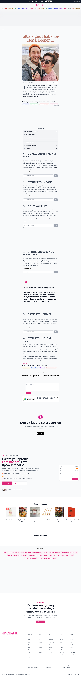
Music (71, 647)
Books (73, 8)
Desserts (72, 637)
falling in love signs (49, 555)
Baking (61, 634)
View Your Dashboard (20, 483)
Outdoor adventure (34, 367)
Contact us (30, 665)
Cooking (69, 8)
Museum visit (42, 367)
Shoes (29, 652)
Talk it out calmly (26, 104)
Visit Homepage (40, 621)
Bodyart (30, 637)
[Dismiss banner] (57, 397)
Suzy (26, 82)
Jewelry (61, 644)
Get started (75, 478)
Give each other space (34, 104)
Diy (39, 639)
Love (2, 8)
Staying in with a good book (51, 367)
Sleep (6, 8)
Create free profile (7, 483)
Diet (29, 639)
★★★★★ (77, 29)
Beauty (71, 634)
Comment (28, 392)
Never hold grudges (54, 104)
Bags (39, 8)
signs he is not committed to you (47, 558)
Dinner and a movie (26, 367)
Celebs (42, 8)
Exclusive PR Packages (33, 667)
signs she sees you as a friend (64, 555)
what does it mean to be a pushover (31, 552)
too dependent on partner (35, 555)
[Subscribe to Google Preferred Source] (29, 399)
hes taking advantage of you (70, 552)
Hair (15, 8)
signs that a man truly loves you (17, 555)
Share (55, 82)
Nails (29, 649)
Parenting (27, 8)
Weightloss (72, 654)
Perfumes (62, 649)
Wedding (62, 654)
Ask (56, 175)
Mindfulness (10, 8)
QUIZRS (58, 105)
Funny (32, 8)
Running (18, 8)
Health (29, 644)
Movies (65, 8)
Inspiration (41, 644)
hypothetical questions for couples (36, 292)
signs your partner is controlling (51, 552)
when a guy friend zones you (11, 552)
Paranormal (41, 649)
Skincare (40, 652)
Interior (51, 644)
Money (50, 647)
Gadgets (40, 642)
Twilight (51, 654)
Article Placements (49, 665)
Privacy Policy (48, 667)
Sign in (25, 486)
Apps (40, 634)
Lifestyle (60, 8)
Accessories (30, 634)
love (3, 29)
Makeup (40, 647)
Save (50, 82)
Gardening (50, 8)
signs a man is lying (30, 558)
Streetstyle (78, 8)
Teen (29, 654)
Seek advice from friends (44, 104)
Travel (40, 654)
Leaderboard (62, 478)
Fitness (23, 8)
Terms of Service (66, 667)
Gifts (46, 8)
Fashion (51, 639)
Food (35, 8)
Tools (29, 657)
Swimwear (56, 8)
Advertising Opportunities (68, 665)
